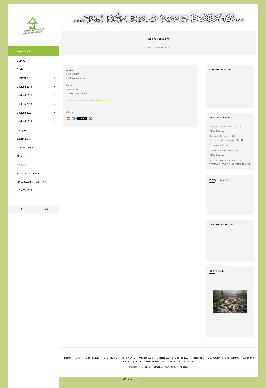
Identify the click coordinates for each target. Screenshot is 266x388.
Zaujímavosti (214, 357)
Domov (67, 357)
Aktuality (247, 357)
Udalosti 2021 (163, 357)
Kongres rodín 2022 (219, 145)
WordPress (182, 366)
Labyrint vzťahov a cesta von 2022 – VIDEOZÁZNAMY (227, 128)
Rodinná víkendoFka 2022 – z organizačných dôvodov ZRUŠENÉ (226, 137)
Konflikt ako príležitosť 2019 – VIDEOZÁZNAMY (224, 152)
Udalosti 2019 (128, 357)
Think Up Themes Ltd (153, 366)
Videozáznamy (232, 357)
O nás (78, 357)
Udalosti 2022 (181, 357)
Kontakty (127, 361)
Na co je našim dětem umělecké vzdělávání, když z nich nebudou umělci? (230, 161)
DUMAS (138, 379)
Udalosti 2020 (146, 357)
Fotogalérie (198, 357)
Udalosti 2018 (110, 357)
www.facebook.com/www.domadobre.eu (87, 100)
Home (151, 47)
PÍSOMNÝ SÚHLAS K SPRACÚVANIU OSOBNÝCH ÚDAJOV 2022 (165, 361)
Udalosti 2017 (92, 357)
